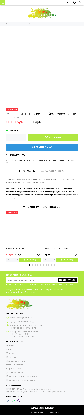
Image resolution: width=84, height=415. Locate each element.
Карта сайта (54, 412)
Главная (10, 345)
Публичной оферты (67, 285)
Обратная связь (14, 368)
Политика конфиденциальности (22, 380)
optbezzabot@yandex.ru (21, 317)
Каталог (19, 160)
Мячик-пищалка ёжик (15, 248)
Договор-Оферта (14, 372)
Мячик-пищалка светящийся (55, 248)
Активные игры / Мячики (34, 160)
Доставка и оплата (15, 361)
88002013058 (14, 313)
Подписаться (67, 280)
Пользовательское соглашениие (22, 376)
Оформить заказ (42, 147)
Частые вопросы (14, 365)
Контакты (11, 357)
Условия (10, 353)
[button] (29, 265)
